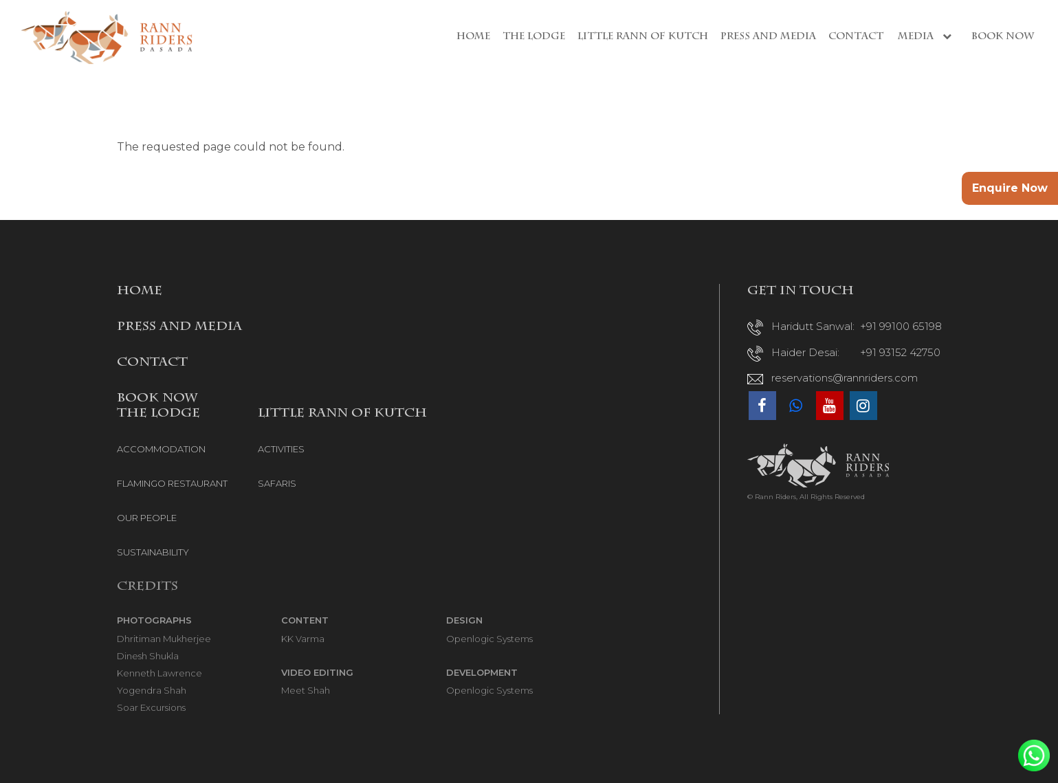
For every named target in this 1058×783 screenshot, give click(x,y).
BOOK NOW (157, 399)
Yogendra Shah (151, 690)
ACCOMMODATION (161, 448)
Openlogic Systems (489, 638)
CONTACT (152, 363)
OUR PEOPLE (147, 517)
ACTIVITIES (281, 448)
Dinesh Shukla (148, 655)
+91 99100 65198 (901, 326)
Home (473, 37)
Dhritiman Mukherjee (164, 638)
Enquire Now (1010, 188)
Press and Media (768, 37)
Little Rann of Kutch (642, 37)
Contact (855, 37)
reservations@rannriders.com (844, 377)
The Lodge (534, 37)
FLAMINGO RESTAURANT (172, 483)
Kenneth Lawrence (159, 673)
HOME (139, 291)
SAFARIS (277, 483)
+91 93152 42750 (900, 352)
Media (927, 37)
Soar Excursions (151, 707)
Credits (147, 587)
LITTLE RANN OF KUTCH (342, 414)
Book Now (1002, 37)
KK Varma (302, 638)
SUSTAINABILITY (153, 552)
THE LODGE (158, 414)
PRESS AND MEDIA (179, 327)
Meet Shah (305, 690)
